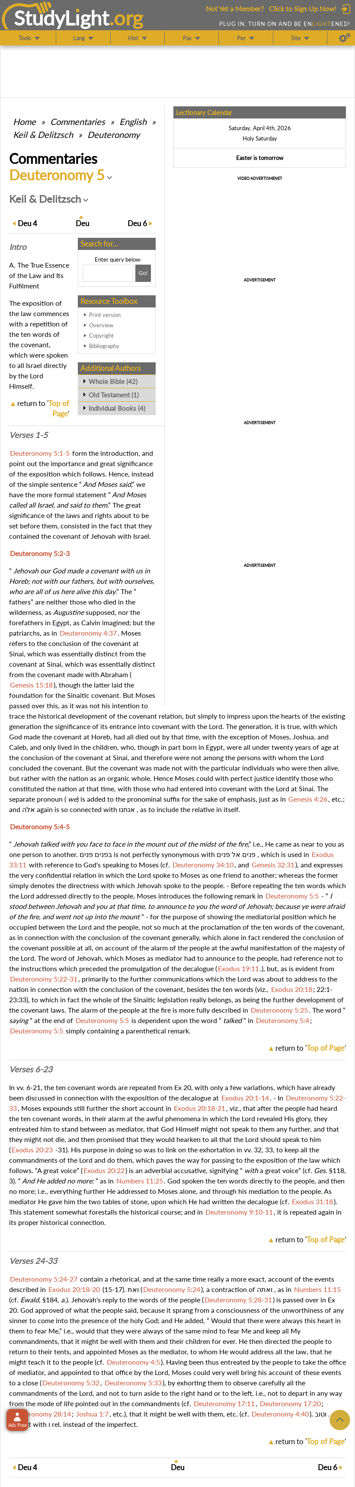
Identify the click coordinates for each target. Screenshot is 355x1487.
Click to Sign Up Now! (302, 8)
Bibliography (104, 345)
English (133, 121)
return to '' (310, 1047)
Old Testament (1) (114, 395)
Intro (17, 247)
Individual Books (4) (117, 408)
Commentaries (77, 121)
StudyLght (61, 18)
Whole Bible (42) (113, 381)
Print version (105, 314)
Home (24, 121)
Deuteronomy (113, 134)
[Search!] (143, 273)
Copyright (101, 335)
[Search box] (108, 273)
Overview (101, 325)
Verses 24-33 (33, 1261)
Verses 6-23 (30, 1069)
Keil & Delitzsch (43, 134)
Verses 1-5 (28, 435)
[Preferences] (345, 38)
